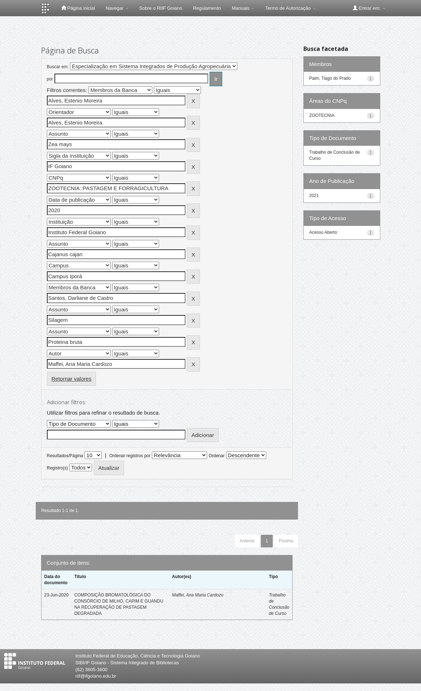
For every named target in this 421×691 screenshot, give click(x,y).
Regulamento (207, 8)
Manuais (243, 8)
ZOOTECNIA (321, 115)
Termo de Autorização (290, 8)
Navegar (117, 8)
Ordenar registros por (129, 455)
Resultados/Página (65, 455)
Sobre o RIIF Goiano (160, 8)
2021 (314, 195)
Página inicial (78, 8)
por (50, 79)
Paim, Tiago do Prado (330, 78)
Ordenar (216, 455)
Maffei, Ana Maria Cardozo (197, 595)
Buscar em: (58, 66)
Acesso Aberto (323, 232)
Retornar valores (72, 379)
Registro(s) (57, 468)
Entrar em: (369, 8)
